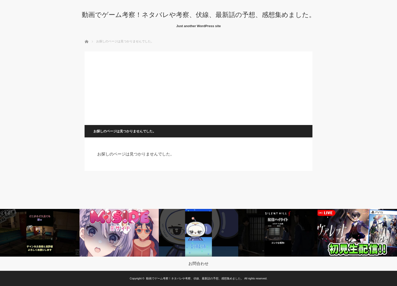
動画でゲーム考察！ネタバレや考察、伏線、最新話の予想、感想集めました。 (198, 14)
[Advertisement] (198, 86)
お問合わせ (198, 264)
